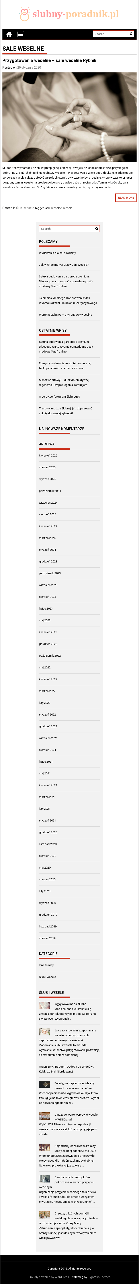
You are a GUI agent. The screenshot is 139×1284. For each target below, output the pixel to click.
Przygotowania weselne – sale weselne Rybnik (49, 60)
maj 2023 (45, 620)
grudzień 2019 (48, 914)
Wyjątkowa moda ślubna (70, 1004)
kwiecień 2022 (48, 679)
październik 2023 (50, 573)
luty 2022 (44, 702)
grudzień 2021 (48, 726)
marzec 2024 (47, 538)
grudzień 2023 (48, 561)
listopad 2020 (48, 844)
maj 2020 (45, 867)
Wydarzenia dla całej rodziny (57, 253)
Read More (126, 197)
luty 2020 (44, 891)
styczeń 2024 (47, 549)
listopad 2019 (48, 926)
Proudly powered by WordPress (49, 1277)
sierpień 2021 (47, 750)
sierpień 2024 (47, 514)
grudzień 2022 (48, 644)
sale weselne (53, 208)
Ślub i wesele (25, 208)
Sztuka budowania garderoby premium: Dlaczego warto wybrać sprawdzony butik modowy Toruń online (66, 281)
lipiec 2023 (46, 608)
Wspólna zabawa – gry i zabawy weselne (65, 314)
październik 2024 (50, 490)
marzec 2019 (47, 938)
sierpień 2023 (47, 596)
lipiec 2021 (46, 761)
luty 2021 (44, 808)
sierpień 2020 (47, 855)
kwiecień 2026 (48, 455)
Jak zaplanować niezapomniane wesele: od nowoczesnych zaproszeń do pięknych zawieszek (67, 1035)
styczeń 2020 (47, 903)
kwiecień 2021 (48, 785)
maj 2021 (45, 773)
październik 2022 (50, 655)
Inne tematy (46, 965)
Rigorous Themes (99, 1277)
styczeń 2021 (47, 820)
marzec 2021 (47, 797)
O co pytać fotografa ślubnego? (59, 396)
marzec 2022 (47, 691)
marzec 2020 (47, 879)
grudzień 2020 (48, 832)
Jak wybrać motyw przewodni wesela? (64, 264)
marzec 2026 (47, 467)
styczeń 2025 (47, 479)
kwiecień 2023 (48, 632)
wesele (67, 208)
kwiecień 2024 (48, 526)
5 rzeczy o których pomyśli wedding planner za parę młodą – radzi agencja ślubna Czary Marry (68, 1218)
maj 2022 (45, 667)
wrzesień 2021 (48, 738)
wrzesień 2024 (48, 502)
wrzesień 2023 (48, 585)
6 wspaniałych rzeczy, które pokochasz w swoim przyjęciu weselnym (66, 1182)
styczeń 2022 (47, 714)
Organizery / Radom (52, 1066)
